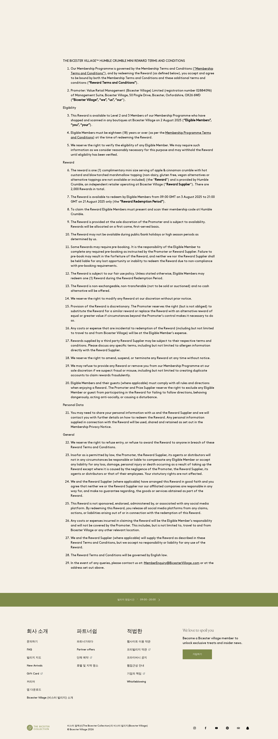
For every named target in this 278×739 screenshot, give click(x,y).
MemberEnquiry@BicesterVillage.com (171, 563)
